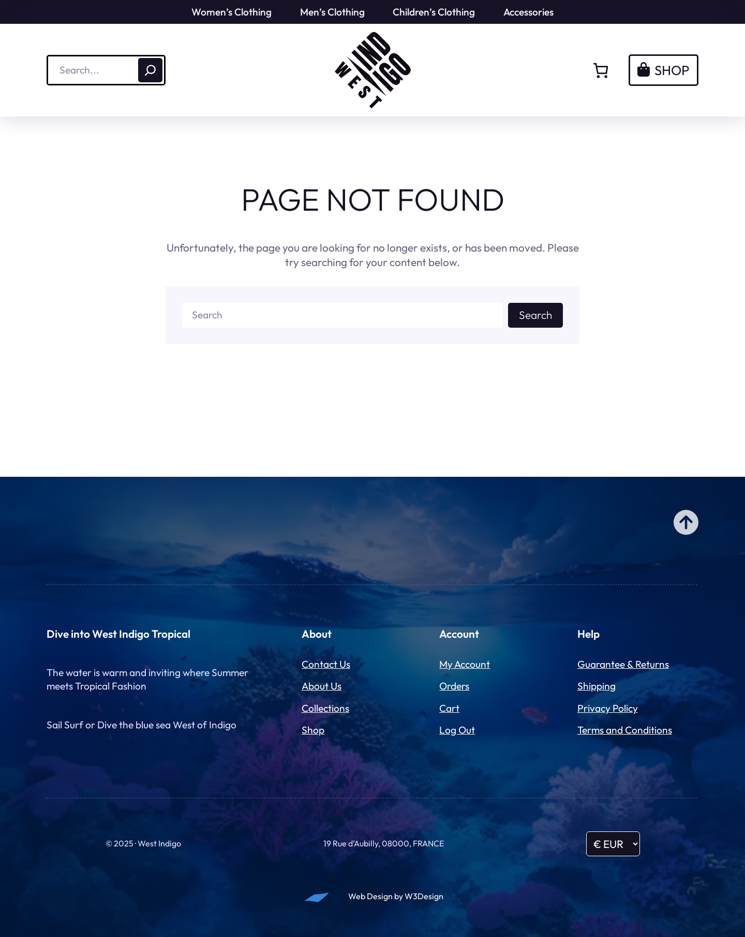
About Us (321, 686)
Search (535, 314)
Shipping (596, 686)
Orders (454, 686)
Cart (449, 708)
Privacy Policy (607, 708)
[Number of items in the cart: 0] (600, 70)
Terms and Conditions (624, 730)
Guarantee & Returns (623, 664)
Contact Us (326, 664)
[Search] (150, 70)
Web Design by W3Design (395, 896)
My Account (464, 664)
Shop (313, 730)
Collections (325, 708)
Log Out (457, 730)
